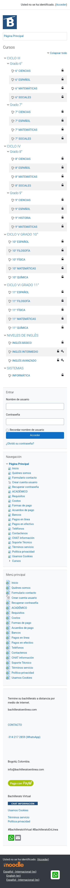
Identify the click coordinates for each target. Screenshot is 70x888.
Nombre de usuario (17, 399)
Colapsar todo (58, 53)
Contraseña (13, 414)
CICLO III (13, 58)
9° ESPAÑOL (22, 209)
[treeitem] (35, 464)
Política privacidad (19, 821)
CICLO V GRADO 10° (22, 234)
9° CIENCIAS (22, 200)
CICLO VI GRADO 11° (23, 285)
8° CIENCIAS (22, 159)
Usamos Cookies (18, 810)
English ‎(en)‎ (13, 875)
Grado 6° (16, 63)
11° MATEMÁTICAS (24, 319)
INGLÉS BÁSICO (22, 343)
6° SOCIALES (23, 97)
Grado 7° (16, 105)
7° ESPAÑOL (22, 121)
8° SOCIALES (23, 185)
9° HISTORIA (23, 218)
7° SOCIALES (23, 138)
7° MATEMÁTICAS (26, 129)
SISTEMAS (15, 368)
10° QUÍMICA (20, 277)
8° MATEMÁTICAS (26, 176)
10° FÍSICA (18, 259)
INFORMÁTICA (21, 375)
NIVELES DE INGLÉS (22, 335)
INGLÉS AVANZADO (24, 360)
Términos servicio (18, 817)
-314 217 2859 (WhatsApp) (24, 737)
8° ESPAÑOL (22, 167)
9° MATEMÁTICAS (26, 226)
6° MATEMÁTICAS (26, 88)
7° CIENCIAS (22, 112)
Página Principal (14, 36)
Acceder (61, 4)
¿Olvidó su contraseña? (20, 443)
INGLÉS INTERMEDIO (25, 351)
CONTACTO (15, 724)
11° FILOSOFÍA (21, 301)
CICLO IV (14, 146)
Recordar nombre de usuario (27, 429)
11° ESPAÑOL (20, 292)
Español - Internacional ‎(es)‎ (19, 871)
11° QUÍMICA (20, 328)
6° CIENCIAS (22, 71)
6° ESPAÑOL (22, 79)
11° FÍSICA (18, 310)
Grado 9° (16, 193)
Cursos (16, 561)
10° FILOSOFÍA (21, 250)
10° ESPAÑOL (20, 241)
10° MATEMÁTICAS (24, 268)
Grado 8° (16, 152)
